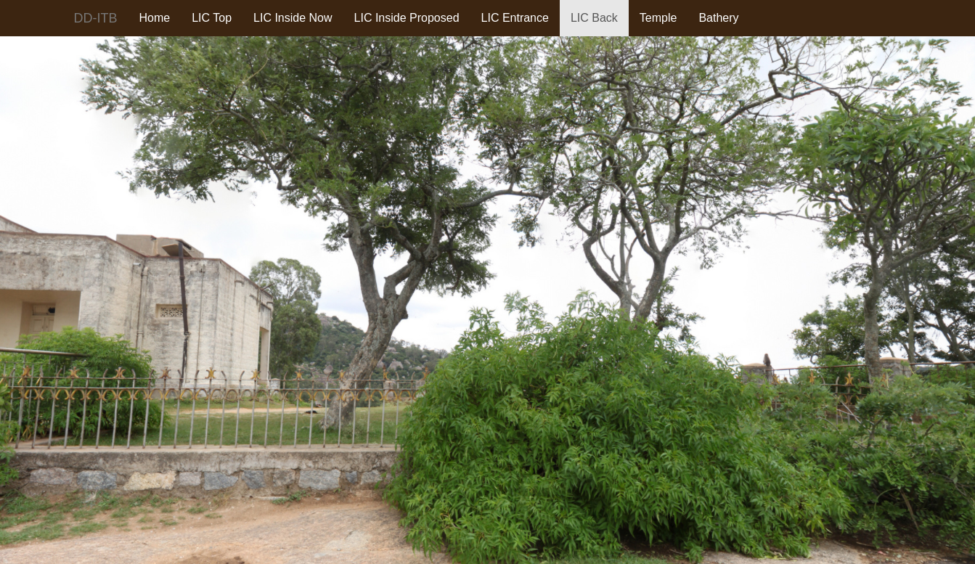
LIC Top (212, 18)
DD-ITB (96, 18)
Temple (658, 18)
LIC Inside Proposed (407, 18)
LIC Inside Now (293, 18)
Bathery (718, 18)
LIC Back (594, 18)
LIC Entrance (515, 18)
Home (155, 18)
